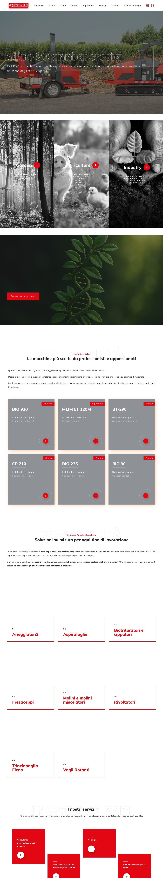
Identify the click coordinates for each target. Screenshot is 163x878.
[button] (23, 296)
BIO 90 (119, 463)
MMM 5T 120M (76, 409)
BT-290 (119, 409)
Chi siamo (38, 5)
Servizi (52, 5)
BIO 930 (20, 409)
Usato (63, 5)
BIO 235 (70, 463)
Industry (102, 5)
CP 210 (19, 463)
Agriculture (88, 5)
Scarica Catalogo (132, 5)
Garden (74, 5)
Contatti (115, 5)
